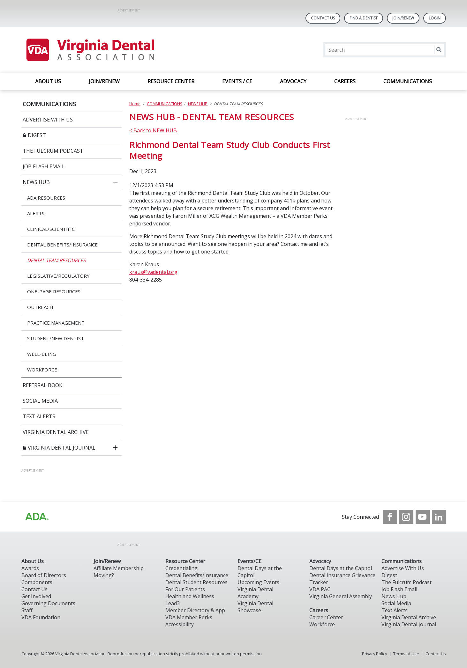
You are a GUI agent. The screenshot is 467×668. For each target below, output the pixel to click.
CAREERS (345, 81)
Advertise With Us (402, 568)
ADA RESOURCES (46, 198)
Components (36, 582)
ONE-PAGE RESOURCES (53, 291)
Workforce (322, 624)
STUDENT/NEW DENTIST (55, 338)
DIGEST (37, 135)
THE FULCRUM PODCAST (53, 150)
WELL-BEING (41, 354)
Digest (389, 575)
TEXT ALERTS (39, 416)
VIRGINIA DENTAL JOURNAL (61, 447)
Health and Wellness (189, 596)
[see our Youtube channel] (423, 517)
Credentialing (181, 568)
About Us (32, 561)
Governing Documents (48, 603)
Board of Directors (43, 575)
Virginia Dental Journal (408, 624)
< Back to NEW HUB (153, 130)
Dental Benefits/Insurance (196, 575)
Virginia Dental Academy (255, 593)
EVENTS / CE (237, 81)
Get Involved (36, 596)
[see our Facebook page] (390, 517)
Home (134, 103)
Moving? (104, 575)
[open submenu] (115, 447)
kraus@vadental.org (153, 271)
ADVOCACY (293, 81)
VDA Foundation (40, 617)
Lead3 (172, 603)
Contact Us (323, 18)
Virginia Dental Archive (408, 617)
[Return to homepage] (89, 49)
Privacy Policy (374, 654)
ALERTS (35, 213)
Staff (27, 610)
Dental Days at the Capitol (340, 568)
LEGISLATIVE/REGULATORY (58, 276)
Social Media (396, 603)
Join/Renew (403, 18)
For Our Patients (185, 589)
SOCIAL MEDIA (40, 400)
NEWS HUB (36, 182)
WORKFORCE (42, 369)
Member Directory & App (195, 610)
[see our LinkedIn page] (439, 517)
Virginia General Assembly (340, 596)
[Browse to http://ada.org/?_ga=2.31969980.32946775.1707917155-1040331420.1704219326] (36, 516)
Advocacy (320, 561)
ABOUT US (48, 81)
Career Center (326, 617)
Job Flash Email (399, 589)
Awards (30, 568)
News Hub (393, 596)
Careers (318, 610)
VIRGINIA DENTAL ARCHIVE (56, 432)
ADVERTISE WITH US (48, 119)
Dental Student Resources (196, 582)
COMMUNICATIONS (407, 81)
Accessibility (179, 624)
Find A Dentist (364, 18)
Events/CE (249, 561)
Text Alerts (394, 610)
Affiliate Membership (119, 568)
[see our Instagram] (406, 517)
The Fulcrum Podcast (406, 582)
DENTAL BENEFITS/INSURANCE (62, 244)
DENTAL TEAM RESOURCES (56, 260)
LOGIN (435, 18)
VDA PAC (319, 589)
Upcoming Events (258, 582)
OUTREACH (40, 307)
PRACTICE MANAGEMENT (56, 322)
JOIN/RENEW (104, 81)
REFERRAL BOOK (42, 385)
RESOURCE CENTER (170, 81)
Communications (401, 561)
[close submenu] (115, 182)
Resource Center (185, 561)
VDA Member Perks (188, 617)
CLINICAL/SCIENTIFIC (51, 229)
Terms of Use (406, 654)
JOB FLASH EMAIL (44, 166)
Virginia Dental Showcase (255, 607)
